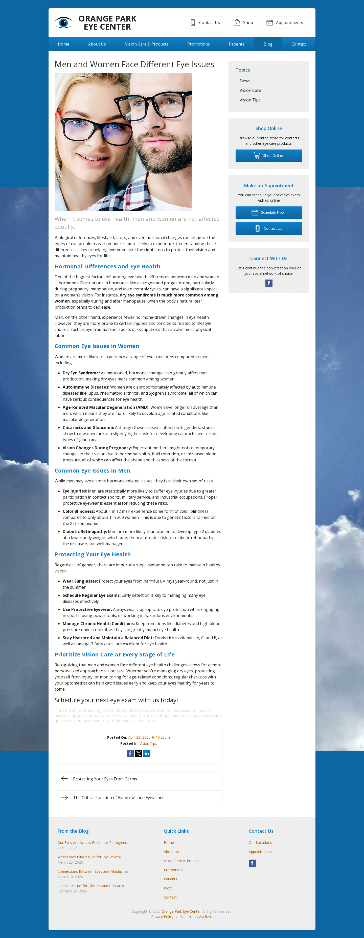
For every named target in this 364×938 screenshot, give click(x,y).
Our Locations (260, 842)
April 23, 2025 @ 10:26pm (149, 737)
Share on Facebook (130, 753)
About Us (97, 44)
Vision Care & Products (146, 44)
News (245, 80)
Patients (236, 44)
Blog (268, 44)
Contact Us (204, 22)
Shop (243, 22)
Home (63, 44)
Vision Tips (148, 743)
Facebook (268, 283)
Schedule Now (268, 212)
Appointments (284, 22)
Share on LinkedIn (146, 753)
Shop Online (268, 155)
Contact (298, 44)
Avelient (205, 916)
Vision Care (250, 90)
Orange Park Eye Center (181, 911)
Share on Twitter (138, 753)
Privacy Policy (162, 916)
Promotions (198, 44)
